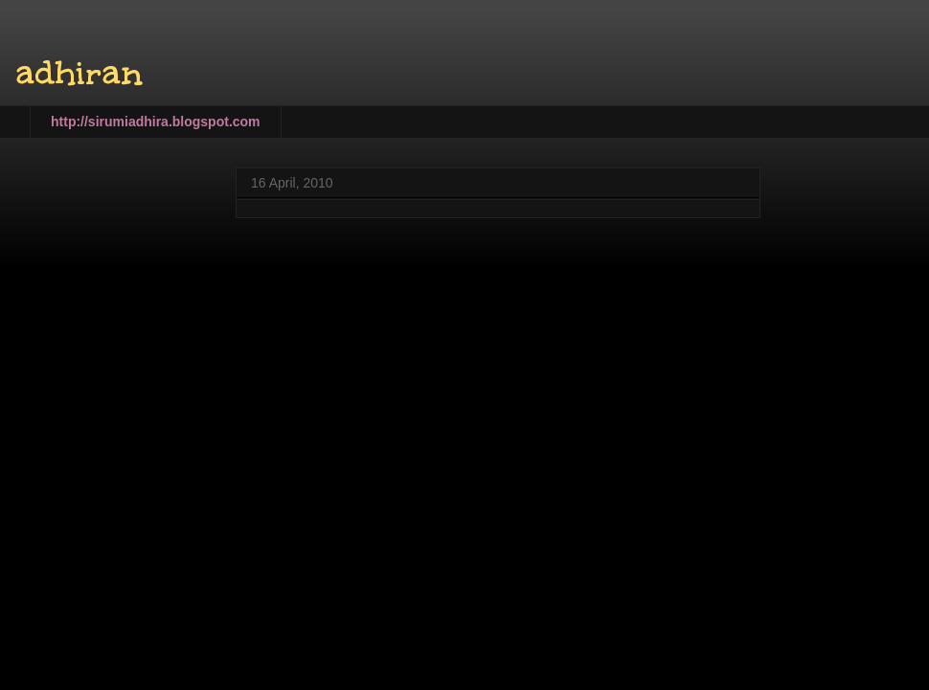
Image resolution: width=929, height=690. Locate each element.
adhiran (79, 73)
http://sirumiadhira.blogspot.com (156, 121)
